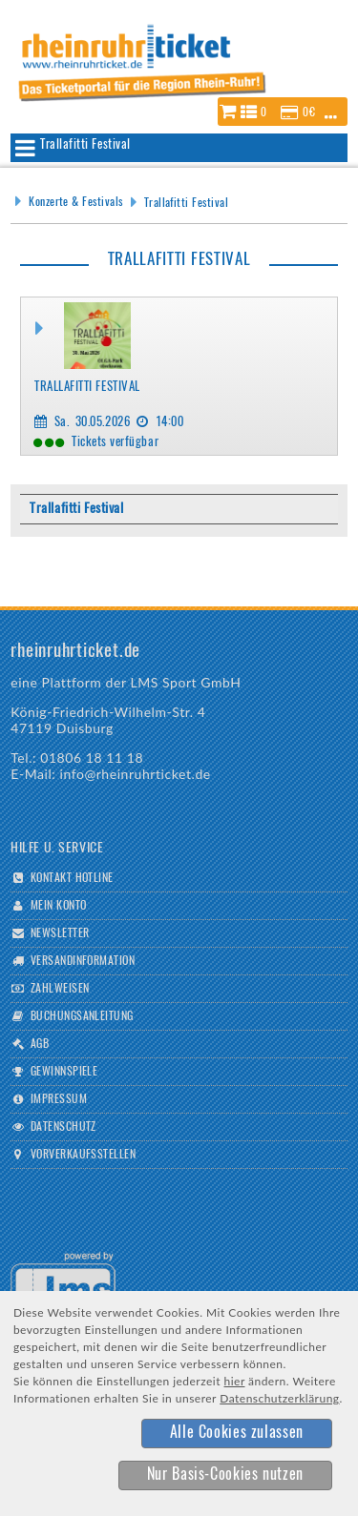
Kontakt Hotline (72, 878)
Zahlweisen (60, 988)
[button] (282, 111)
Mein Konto (59, 906)
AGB (40, 1044)
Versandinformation (83, 961)
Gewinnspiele (64, 1071)
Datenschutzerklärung (279, 1398)
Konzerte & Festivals (76, 202)
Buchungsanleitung (82, 1016)
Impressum (59, 1099)
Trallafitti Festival (186, 203)
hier (234, 1381)
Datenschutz (63, 1127)
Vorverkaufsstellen (84, 1154)
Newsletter (60, 933)
